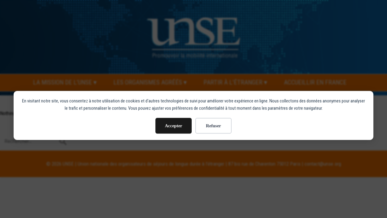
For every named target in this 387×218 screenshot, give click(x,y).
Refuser (213, 123)
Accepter (173, 123)
